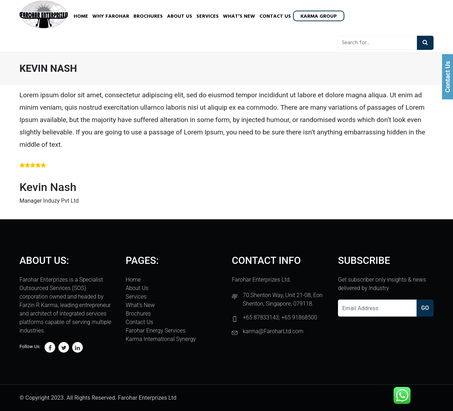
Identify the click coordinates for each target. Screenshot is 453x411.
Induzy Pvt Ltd (61, 200)
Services (207, 16)
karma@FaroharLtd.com (273, 331)
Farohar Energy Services (155, 330)
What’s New (239, 16)
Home (81, 16)
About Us (179, 16)
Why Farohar (110, 16)
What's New (140, 305)
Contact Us (275, 16)
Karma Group (318, 16)
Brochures (148, 16)
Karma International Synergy (161, 339)
